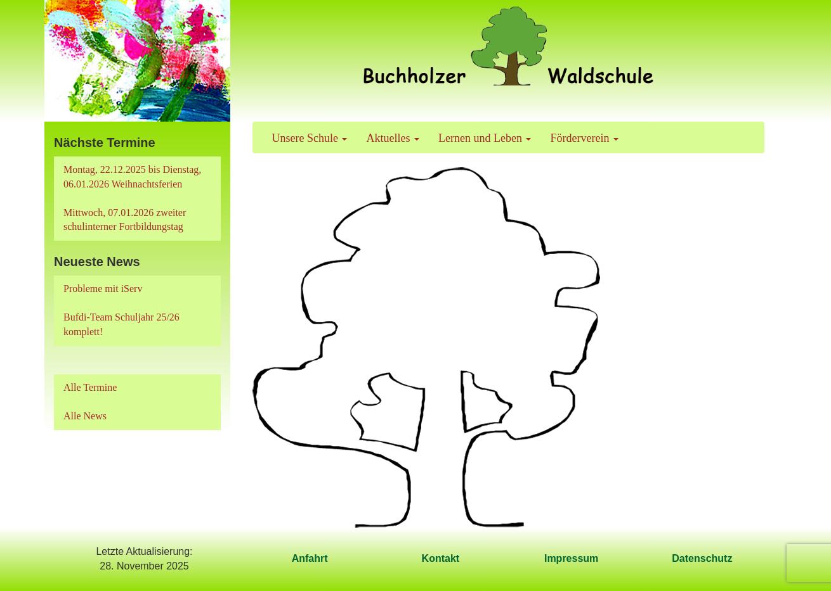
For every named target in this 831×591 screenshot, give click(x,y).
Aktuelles (392, 138)
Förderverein (584, 138)
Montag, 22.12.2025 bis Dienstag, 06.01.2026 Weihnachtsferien (132, 176)
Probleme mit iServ (102, 288)
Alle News (85, 415)
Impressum (571, 558)
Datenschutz (702, 558)
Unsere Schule (310, 138)
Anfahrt (310, 558)
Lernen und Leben (484, 138)
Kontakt (441, 558)
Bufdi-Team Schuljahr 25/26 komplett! (121, 324)
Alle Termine (90, 387)
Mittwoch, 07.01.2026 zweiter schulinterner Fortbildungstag (124, 219)
